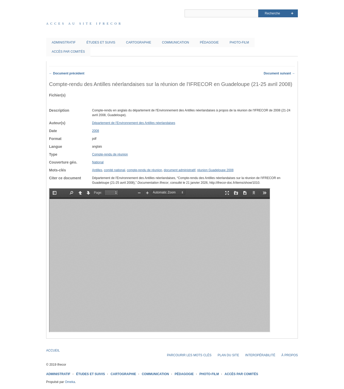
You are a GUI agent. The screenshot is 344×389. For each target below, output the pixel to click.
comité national (114, 170)
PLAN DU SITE (228, 355)
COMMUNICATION (175, 42)
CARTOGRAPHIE (138, 42)
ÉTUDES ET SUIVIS (101, 42)
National (98, 162)
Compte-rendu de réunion (110, 154)
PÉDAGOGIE (209, 42)
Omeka (70, 382)
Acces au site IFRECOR (84, 23)
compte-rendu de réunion (144, 170)
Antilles (97, 170)
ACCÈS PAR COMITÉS (68, 51)
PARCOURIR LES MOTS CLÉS (189, 355)
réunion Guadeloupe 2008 (215, 170)
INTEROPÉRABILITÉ (260, 355)
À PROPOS (289, 355)
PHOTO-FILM (239, 42)
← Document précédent (66, 73)
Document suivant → (279, 73)
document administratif (180, 170)
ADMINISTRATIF (64, 42)
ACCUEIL (53, 350)
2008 (95, 131)
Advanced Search (292, 13)
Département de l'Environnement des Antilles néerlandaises (133, 123)
